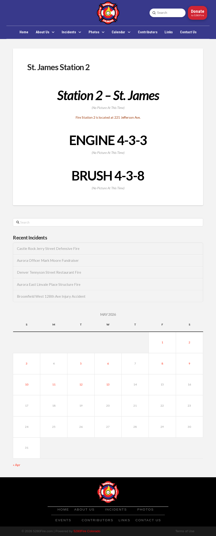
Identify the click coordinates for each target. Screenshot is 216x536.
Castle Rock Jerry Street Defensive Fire (48, 248)
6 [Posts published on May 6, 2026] (108, 363)
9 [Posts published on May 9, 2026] (189, 363)
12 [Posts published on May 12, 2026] (81, 384)
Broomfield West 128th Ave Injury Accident (51, 296)
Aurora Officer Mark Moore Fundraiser (48, 260)
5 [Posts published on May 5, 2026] (81, 363)
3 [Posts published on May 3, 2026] (26, 363)
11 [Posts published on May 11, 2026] (53, 384)
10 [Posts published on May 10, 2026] (26, 384)
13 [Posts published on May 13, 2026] (108, 384)
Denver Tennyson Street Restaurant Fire (49, 272)
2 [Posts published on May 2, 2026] (189, 342)
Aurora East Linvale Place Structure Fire (48, 284)
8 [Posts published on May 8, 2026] (162, 363)
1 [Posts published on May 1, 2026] (162, 342)
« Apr (16, 465)
